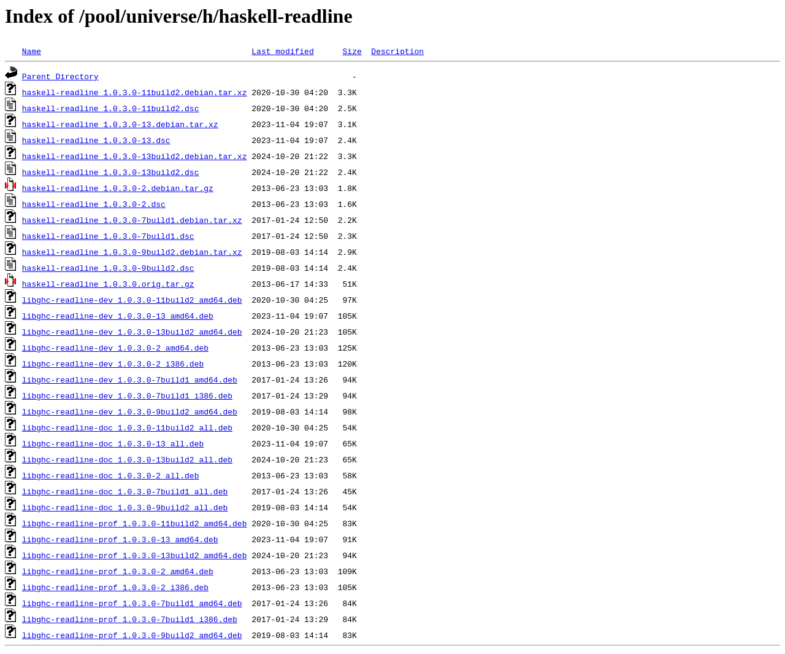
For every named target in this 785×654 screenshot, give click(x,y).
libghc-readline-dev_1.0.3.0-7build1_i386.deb (127, 395)
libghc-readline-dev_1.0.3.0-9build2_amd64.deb (129, 411)
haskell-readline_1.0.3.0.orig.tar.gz (108, 283)
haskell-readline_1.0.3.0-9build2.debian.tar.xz (132, 251)
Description (397, 50)
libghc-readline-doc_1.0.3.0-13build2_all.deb (127, 459)
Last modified (282, 50)
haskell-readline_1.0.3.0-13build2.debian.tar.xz (134, 156)
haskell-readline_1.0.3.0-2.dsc (94, 203)
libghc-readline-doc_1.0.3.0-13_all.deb (113, 443)
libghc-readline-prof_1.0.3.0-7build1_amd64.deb (132, 603)
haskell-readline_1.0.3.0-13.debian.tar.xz (120, 124)
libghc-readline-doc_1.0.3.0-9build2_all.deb (125, 507)
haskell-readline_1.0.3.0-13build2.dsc (110, 171)
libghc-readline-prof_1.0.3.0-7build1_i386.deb (129, 619)
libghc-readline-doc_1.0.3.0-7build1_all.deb (125, 491)
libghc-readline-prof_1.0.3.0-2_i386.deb (115, 587)
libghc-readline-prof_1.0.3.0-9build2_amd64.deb (132, 634)
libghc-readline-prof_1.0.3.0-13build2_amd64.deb (134, 555)
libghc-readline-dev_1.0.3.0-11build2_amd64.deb (132, 299)
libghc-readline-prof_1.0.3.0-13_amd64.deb (120, 539)
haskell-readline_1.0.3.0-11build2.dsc (110, 108)
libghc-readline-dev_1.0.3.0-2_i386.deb (113, 363)
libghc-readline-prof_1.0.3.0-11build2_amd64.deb (134, 523)
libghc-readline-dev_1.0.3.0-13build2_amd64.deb (132, 331)
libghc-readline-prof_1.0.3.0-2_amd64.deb (117, 571)
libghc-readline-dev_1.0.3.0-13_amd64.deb (117, 315)
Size (351, 50)
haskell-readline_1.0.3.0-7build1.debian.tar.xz (132, 219)
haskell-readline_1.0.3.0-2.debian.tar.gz (117, 187)
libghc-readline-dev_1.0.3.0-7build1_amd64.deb (129, 379)
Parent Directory (60, 76)
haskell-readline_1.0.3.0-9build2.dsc (108, 267)
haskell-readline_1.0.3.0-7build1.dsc (108, 235)
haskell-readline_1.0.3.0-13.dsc (96, 140)
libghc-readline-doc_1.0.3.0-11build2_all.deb (127, 427)
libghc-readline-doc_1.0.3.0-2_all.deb (110, 475)
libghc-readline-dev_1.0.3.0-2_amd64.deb (115, 347)
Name (31, 50)
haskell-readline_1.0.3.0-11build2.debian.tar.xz (134, 92)
